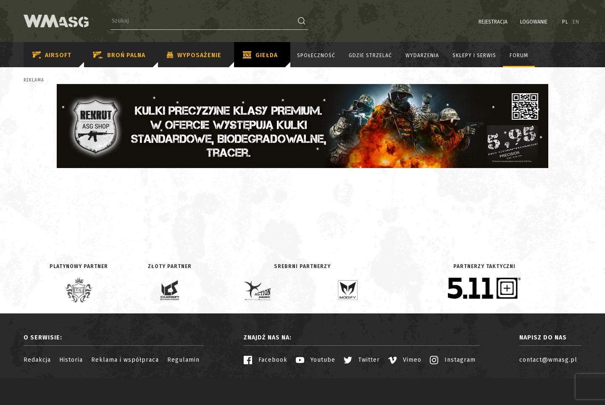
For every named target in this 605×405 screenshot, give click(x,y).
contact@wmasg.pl (548, 359)
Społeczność (316, 55)
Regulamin (183, 359)
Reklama (34, 80)
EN (576, 22)
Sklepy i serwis (474, 55)
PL (565, 22)
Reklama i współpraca (125, 359)
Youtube (315, 359)
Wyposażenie (194, 55)
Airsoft (51, 55)
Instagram (453, 359)
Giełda (260, 55)
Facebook (265, 359)
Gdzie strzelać (370, 55)
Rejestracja (493, 22)
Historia (71, 359)
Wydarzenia (422, 55)
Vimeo (404, 359)
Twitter (362, 359)
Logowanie (533, 22)
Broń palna (119, 55)
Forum (519, 55)
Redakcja (37, 359)
